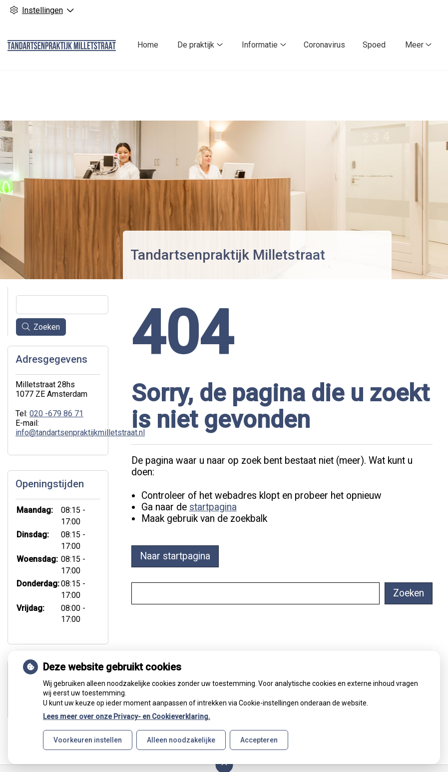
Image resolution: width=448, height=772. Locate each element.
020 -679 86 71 (56, 413)
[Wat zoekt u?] (255, 593)
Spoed (374, 45)
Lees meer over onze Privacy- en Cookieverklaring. (126, 716)
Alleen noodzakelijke (181, 740)
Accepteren (259, 740)
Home (147, 45)
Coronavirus (324, 45)
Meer (414, 45)
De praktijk (195, 45)
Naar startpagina (175, 556)
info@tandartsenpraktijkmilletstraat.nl (80, 432)
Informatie (260, 45)
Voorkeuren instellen (87, 740)
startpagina (213, 507)
